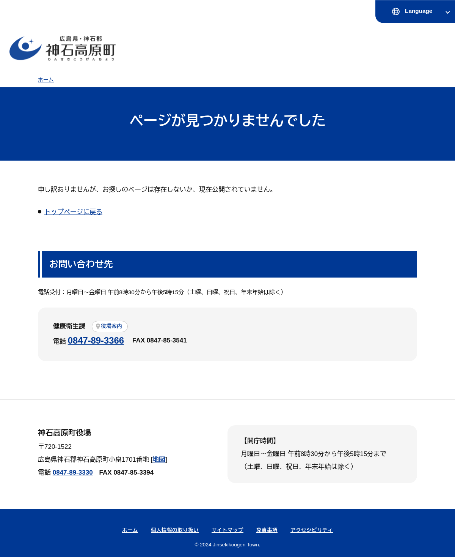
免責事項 (267, 530)
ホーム (46, 80)
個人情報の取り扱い (175, 530)
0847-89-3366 (96, 340)
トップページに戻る (73, 212)
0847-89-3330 (73, 472)
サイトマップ (227, 530)
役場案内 (111, 326)
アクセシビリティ (311, 530)
